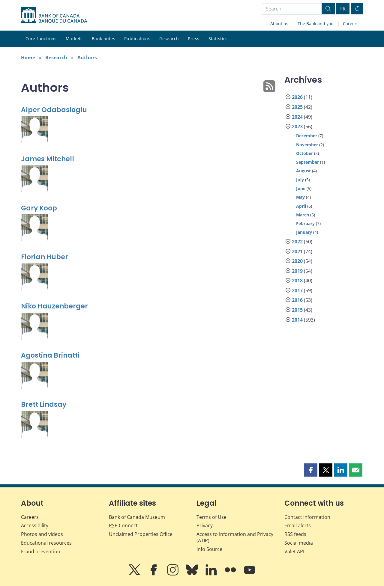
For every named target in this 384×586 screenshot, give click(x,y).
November (307, 144)
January (304, 232)
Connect (123, 525)
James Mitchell (47, 159)
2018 (297, 280)
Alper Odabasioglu (54, 110)
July (300, 180)
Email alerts (297, 525)
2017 (297, 290)
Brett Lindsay (43, 404)
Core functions (41, 38)
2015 (297, 310)
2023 (297, 126)
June (300, 188)
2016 (297, 300)
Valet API (294, 551)
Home (28, 57)
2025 (297, 107)
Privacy (204, 525)
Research (169, 38)
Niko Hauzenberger (54, 306)
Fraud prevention (40, 551)
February (305, 223)
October (304, 153)
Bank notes (103, 38)
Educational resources (46, 543)
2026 (297, 97)
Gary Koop (39, 208)
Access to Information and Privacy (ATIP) (234, 537)
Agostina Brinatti (50, 355)
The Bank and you (316, 23)
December (306, 135)
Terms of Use (211, 517)
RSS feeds (295, 534)
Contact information (307, 517)
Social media (298, 543)
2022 (297, 241)
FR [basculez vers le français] (343, 8)
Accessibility (34, 525)
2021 (297, 251)
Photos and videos (42, 534)
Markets (74, 38)
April (301, 206)
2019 (297, 271)
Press (193, 38)
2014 (297, 320)
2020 (297, 261)
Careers (350, 23)
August (303, 171)
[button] (310, 470)
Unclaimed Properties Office (140, 534)
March (302, 215)
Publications (137, 38)
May (300, 197)
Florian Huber (44, 257)
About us (279, 23)
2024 (297, 117)
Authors (87, 57)
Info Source (209, 549)
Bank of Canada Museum (137, 517)
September (307, 162)
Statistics (218, 38)
